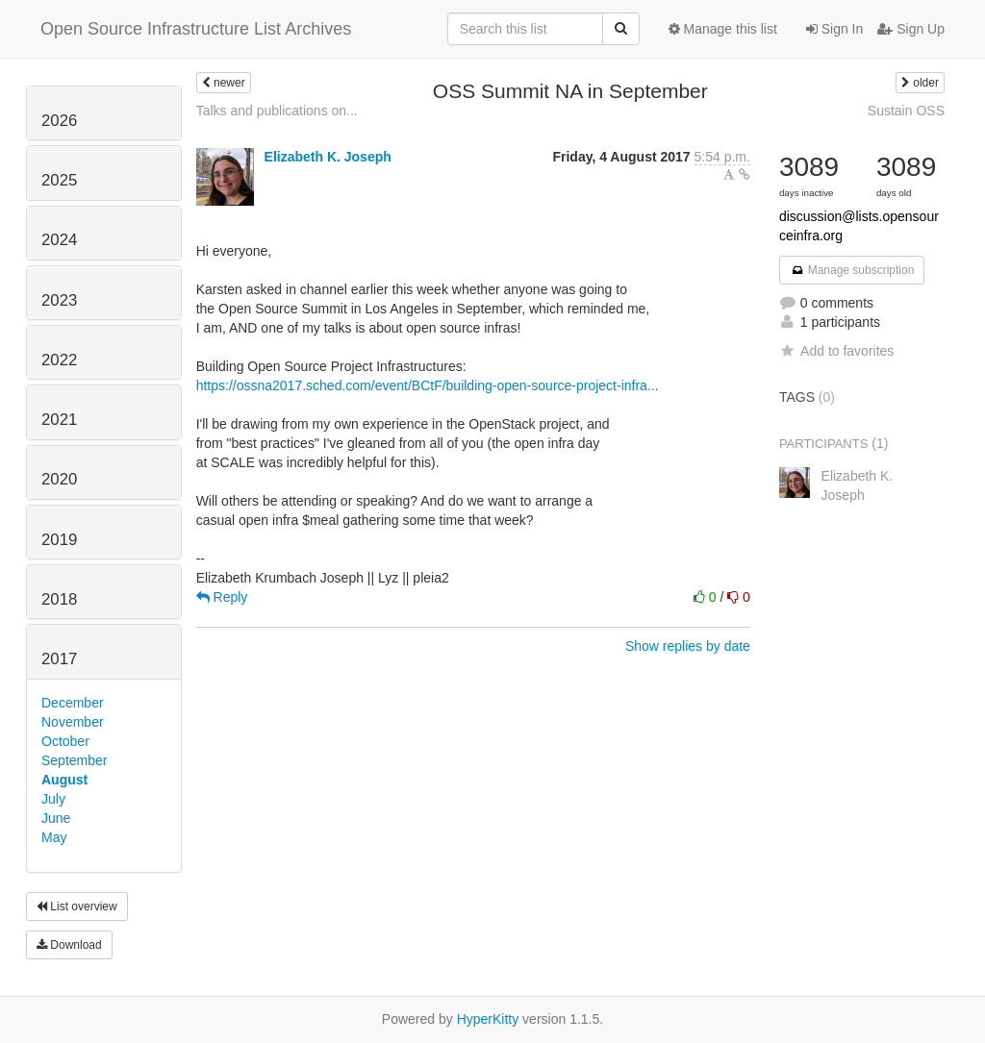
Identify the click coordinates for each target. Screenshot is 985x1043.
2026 (59, 121)
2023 (59, 300)
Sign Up (911, 29)
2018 (59, 599)
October (65, 741)
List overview (77, 906)
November (72, 722)
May (53, 837)
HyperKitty (488, 1019)
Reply (222, 597)
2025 (59, 180)
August (64, 779)
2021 (59, 419)
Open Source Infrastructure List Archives (195, 28)
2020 (59, 479)
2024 (59, 240)
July (53, 799)
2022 (59, 360)
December (72, 702)
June (55, 818)
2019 (59, 540)
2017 (59, 659)
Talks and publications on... (277, 110)
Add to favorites (836, 351)
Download (69, 945)
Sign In (834, 29)
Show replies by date (687, 646)
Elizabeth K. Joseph (328, 156)
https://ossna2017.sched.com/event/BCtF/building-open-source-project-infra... (427, 385)
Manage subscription (852, 270)
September (74, 760)
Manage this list (723, 29)
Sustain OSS (906, 110)
